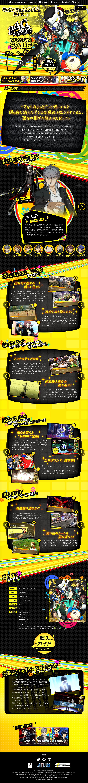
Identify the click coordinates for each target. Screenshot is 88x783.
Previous (6, 305)
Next (82, 207)
